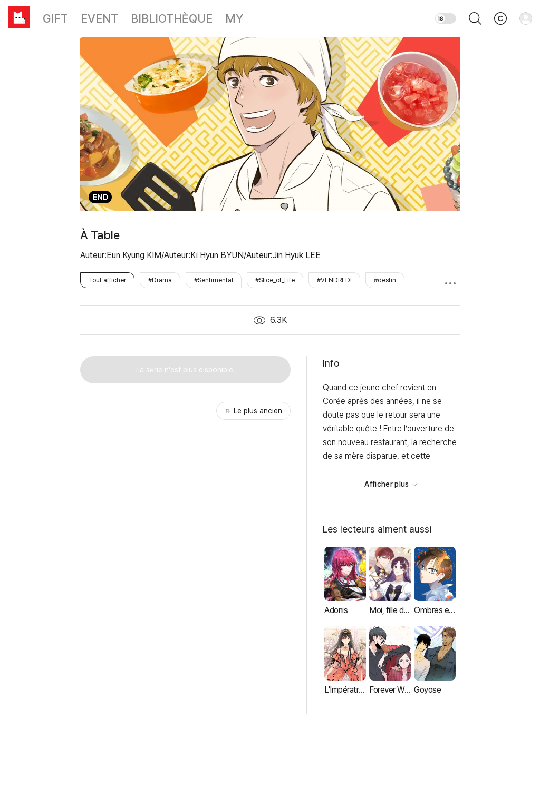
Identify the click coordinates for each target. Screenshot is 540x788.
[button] (185, 369)
